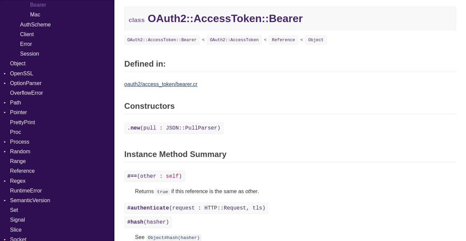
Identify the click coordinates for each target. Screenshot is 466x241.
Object (17, 63)
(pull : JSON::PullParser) (173, 128)
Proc (15, 132)
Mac (35, 14)
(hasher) (148, 222)
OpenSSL (21, 73)
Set (14, 210)
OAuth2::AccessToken (234, 40)
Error (26, 44)
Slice (16, 230)
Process (19, 142)
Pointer (18, 112)
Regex (17, 181)
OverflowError (26, 93)
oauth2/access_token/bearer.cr (161, 84)
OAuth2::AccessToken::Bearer (162, 40)
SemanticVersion (30, 200)
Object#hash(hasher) (174, 237)
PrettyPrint (22, 122)
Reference (22, 171)
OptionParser (25, 83)
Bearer (38, 5)
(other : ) (154, 176)
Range (18, 161)
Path (15, 102)
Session (29, 54)
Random (20, 151)
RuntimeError (26, 190)
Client (27, 34)
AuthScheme (35, 24)
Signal (17, 220)
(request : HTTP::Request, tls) (196, 208)
